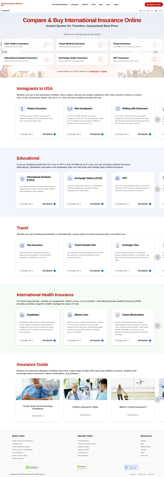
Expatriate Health (83, 449)
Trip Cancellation (17, 452)
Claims (116, 4)
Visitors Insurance (18, 458)
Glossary (143, 449)
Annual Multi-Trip (83, 441)
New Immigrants (83, 455)
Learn (108, 4)
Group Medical (82, 452)
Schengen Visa (17, 444)
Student (85, 4)
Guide (143, 452)
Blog (142, 444)
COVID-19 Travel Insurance (87, 444)
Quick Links (18, 436)
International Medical (59, 4)
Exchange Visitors (84, 447)
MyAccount (144, 455)
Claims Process (146, 447)
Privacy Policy (142, 474)
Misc (101, 4)
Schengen (74, 4)
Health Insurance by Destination (22, 441)
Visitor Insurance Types (19, 455)
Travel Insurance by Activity (21, 447)
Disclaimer (151, 474)
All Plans (143, 441)
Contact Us (132, 474)
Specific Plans (85, 436)
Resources (146, 436)
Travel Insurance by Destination (22, 449)
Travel (93, 4)
